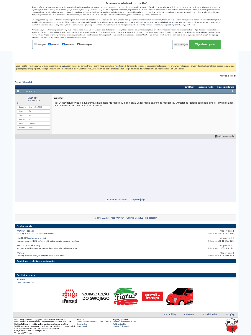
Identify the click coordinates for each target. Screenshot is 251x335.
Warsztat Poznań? (25, 230)
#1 (233, 91)
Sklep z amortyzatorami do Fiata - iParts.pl (94, 322)
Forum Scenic (82, 326)
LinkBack (189, 87)
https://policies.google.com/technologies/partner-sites (63, 37)
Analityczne (54, 44)
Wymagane (40, 44)
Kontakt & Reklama (121, 326)
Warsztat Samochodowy (28, 245)
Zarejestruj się (137, 199)
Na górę (230, 314)
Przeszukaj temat (225, 87)
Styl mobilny (170, 314)
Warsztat (27, 82)
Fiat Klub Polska (210, 314)
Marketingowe (84, 44)
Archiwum (189, 314)
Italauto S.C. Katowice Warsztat (109, 217)
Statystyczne (69, 44)
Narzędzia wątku (206, 87)
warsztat (21, 279)
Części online (82, 324)
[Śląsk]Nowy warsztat (35, 238)
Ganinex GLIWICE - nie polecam (141, 217)
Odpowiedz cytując (225, 136)
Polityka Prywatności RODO (124, 322)
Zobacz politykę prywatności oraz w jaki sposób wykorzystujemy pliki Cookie (163, 25)
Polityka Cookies (120, 324)
